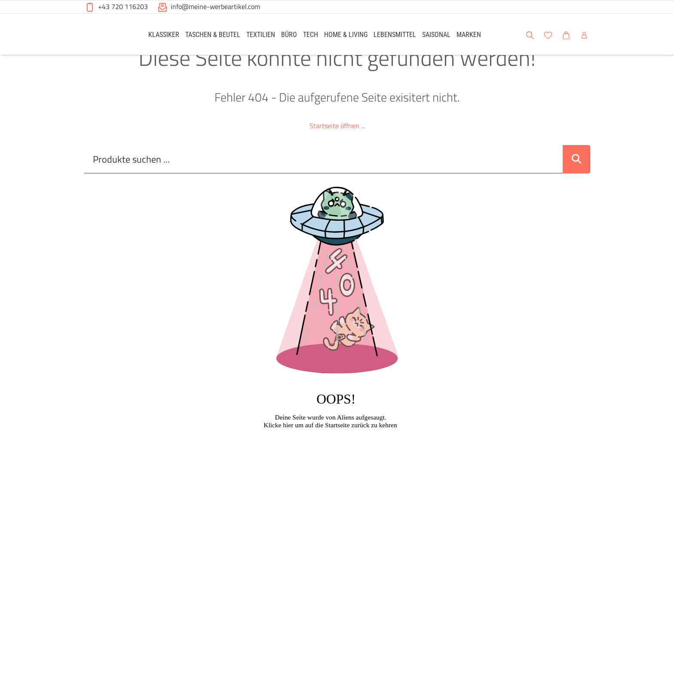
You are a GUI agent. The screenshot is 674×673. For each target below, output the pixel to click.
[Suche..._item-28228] (323, 178)
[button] (659, 34)
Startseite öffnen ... (337, 145)
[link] (163, 34)
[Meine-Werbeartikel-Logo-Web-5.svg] (105, 35)
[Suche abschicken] (576, 178)
